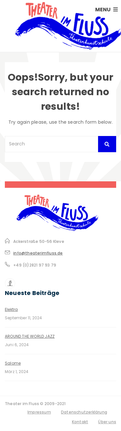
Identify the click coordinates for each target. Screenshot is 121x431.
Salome (13, 363)
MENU (106, 9)
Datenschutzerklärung (84, 412)
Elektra (11, 309)
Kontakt (80, 422)
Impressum (39, 412)
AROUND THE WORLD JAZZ (30, 336)
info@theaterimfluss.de (38, 253)
